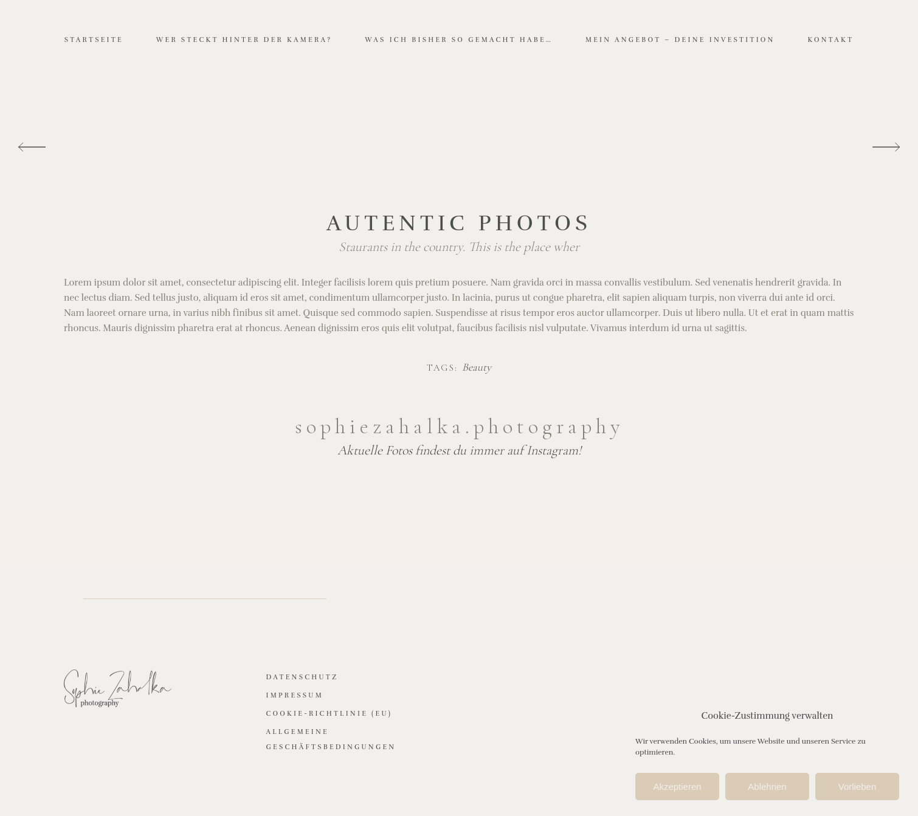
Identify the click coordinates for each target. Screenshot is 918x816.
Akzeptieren (677, 788)
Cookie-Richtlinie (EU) (329, 714)
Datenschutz (302, 677)
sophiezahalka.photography (459, 426)
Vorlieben (857, 788)
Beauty (476, 368)
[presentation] (32, 147)
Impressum (294, 695)
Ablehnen (767, 788)
